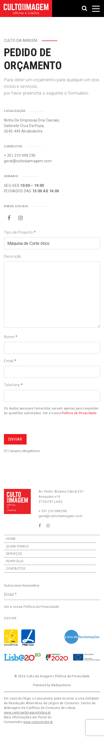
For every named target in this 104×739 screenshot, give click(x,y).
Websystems (61, 685)
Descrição (12, 256)
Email (10, 361)
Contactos (16, 568)
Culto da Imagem (39, 676)
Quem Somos (17, 546)
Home (11, 539)
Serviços (14, 554)
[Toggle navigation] (96, 8)
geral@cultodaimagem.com (28, 161)
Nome (10, 337)
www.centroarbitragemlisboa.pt (27, 712)
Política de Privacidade (79, 413)
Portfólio (15, 561)
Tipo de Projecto (20, 232)
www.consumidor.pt (38, 722)
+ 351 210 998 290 (19, 155)
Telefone (13, 385)
